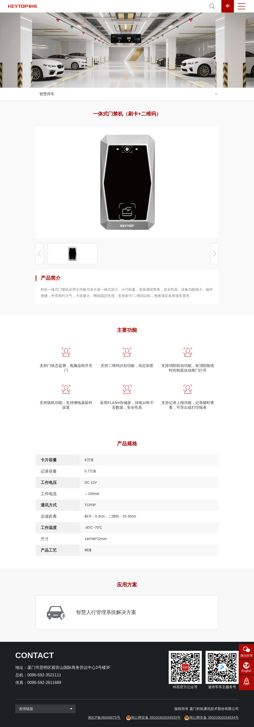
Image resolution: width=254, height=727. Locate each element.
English (246, 671)
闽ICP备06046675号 (104, 717)
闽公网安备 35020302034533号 (155, 717)
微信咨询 (246, 655)
